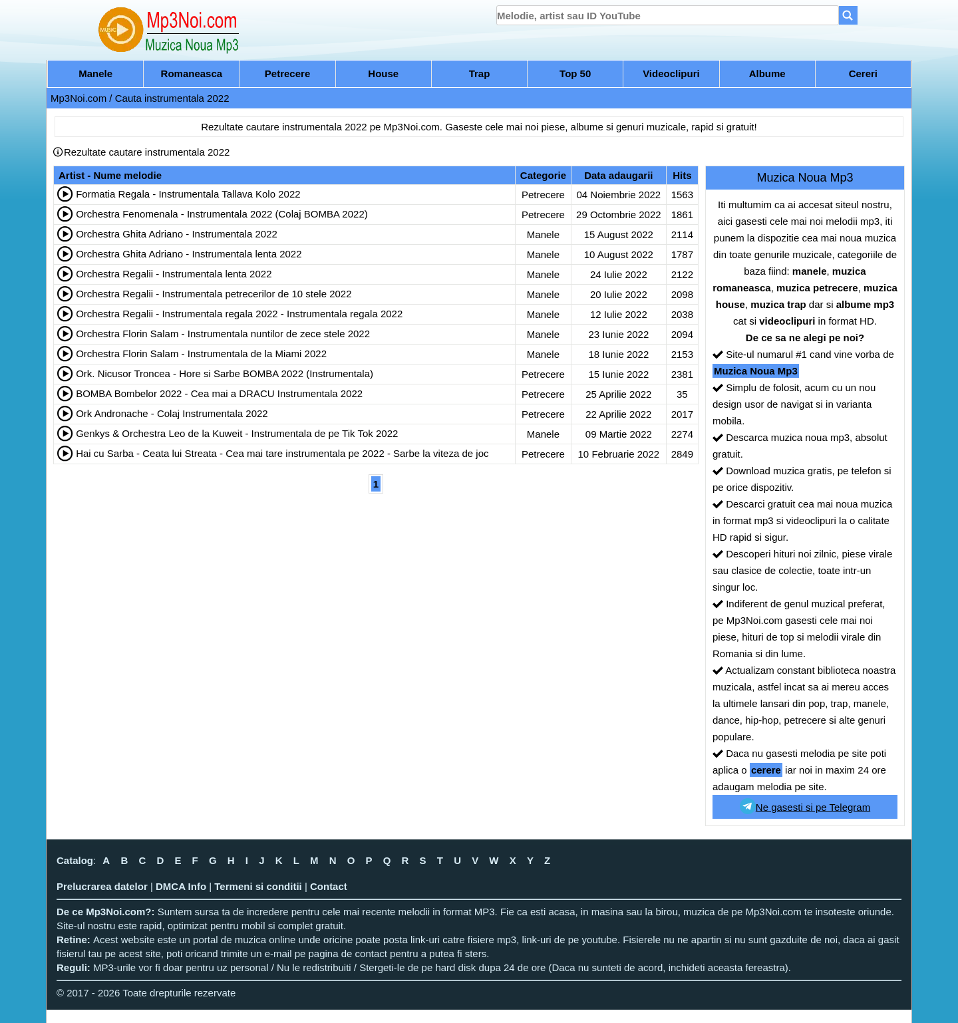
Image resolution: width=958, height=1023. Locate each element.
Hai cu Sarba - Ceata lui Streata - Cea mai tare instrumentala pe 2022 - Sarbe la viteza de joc (282, 453)
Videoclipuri (671, 73)
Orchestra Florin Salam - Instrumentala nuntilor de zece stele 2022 (223, 333)
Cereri (863, 73)
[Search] (848, 15)
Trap (479, 73)
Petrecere (287, 73)
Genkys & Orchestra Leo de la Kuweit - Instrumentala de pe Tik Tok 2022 (237, 433)
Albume (767, 73)
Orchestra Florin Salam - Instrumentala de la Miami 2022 (201, 353)
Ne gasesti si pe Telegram (805, 806)
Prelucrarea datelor (102, 886)
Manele (95, 73)
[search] (667, 15)
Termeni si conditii (257, 886)
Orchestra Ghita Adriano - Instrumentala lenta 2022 (188, 253)
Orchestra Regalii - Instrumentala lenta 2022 (173, 273)
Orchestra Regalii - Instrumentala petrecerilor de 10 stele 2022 (213, 293)
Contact (328, 886)
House (383, 73)
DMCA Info (181, 886)
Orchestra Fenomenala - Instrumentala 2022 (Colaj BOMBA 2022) (222, 213)
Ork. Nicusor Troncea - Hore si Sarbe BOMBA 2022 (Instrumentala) (224, 373)
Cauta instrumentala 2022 (172, 98)
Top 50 (575, 73)
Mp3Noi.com (78, 98)
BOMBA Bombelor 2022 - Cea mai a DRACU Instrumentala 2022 (219, 393)
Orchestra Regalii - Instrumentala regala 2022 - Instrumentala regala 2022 (239, 313)
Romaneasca (192, 73)
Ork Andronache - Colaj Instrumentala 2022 (172, 413)
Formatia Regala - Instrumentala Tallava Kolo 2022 (188, 194)
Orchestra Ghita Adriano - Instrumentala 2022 (176, 233)
